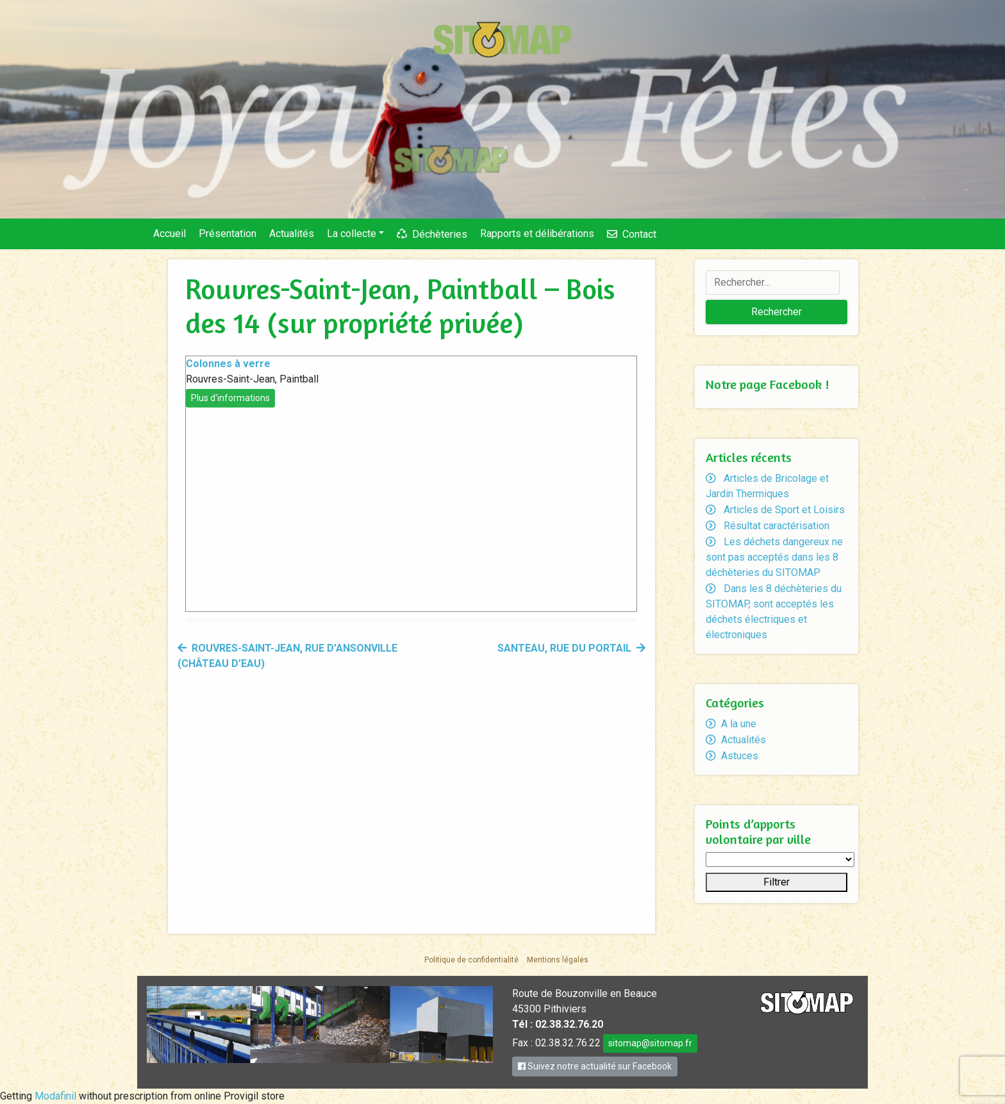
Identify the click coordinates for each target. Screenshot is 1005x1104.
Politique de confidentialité (471, 959)
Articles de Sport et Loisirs (784, 510)
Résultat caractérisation (776, 526)
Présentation (227, 233)
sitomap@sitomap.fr (650, 1043)
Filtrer (776, 882)
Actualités (291, 233)
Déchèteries (439, 234)
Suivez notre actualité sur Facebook (595, 1066)
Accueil (169, 233)
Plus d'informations (230, 398)
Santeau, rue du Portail (564, 648)
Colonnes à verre (228, 364)
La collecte (351, 233)
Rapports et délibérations (537, 233)
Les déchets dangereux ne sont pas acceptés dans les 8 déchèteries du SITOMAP (774, 557)
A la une (738, 724)
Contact (639, 234)
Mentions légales (557, 959)
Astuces (739, 756)
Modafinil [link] (55, 1096)
